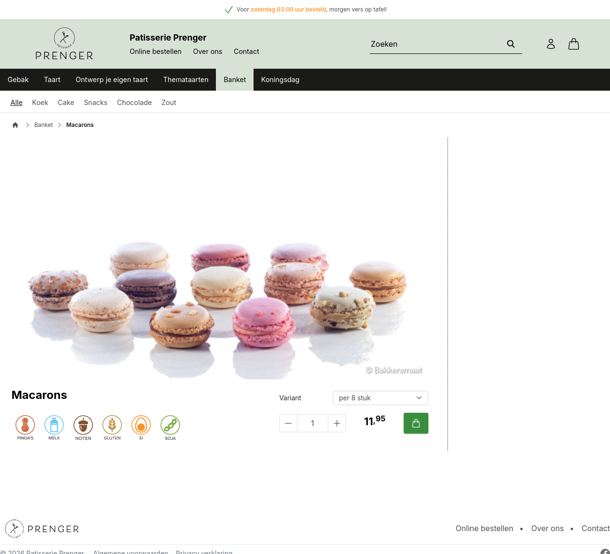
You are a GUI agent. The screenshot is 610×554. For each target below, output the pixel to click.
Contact (246, 51)
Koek (40, 102)
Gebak (18, 79)
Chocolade (134, 102)
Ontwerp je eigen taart (112, 79)
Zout (169, 102)
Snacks (96, 102)
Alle (16, 102)
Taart (52, 79)
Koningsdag (280, 79)
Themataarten (186, 79)
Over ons (207, 51)
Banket (235, 79)
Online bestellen (156, 51)
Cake (66, 102)
